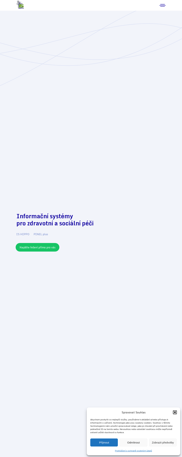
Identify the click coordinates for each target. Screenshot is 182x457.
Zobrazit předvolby (163, 442)
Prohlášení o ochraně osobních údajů (133, 450)
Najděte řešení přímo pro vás (37, 247)
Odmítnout (133, 442)
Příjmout (104, 442)
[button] (175, 412)
